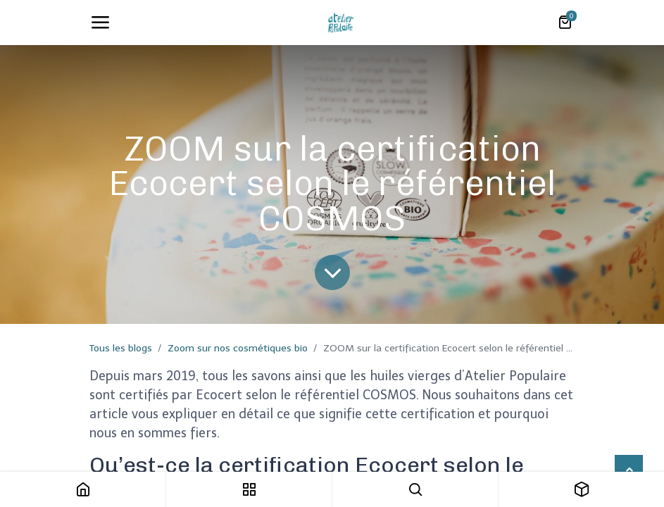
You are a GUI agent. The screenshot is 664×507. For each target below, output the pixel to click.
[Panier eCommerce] (564, 22)
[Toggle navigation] (100, 22)
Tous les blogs (120, 348)
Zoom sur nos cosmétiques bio (238, 348)
